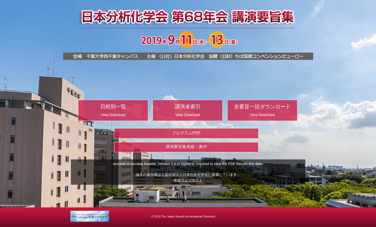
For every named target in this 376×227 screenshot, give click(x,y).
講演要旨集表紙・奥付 (186, 146)
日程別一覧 (113, 110)
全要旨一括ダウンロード (262, 110)
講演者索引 (187, 110)
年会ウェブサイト (188, 180)
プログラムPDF (186, 133)
